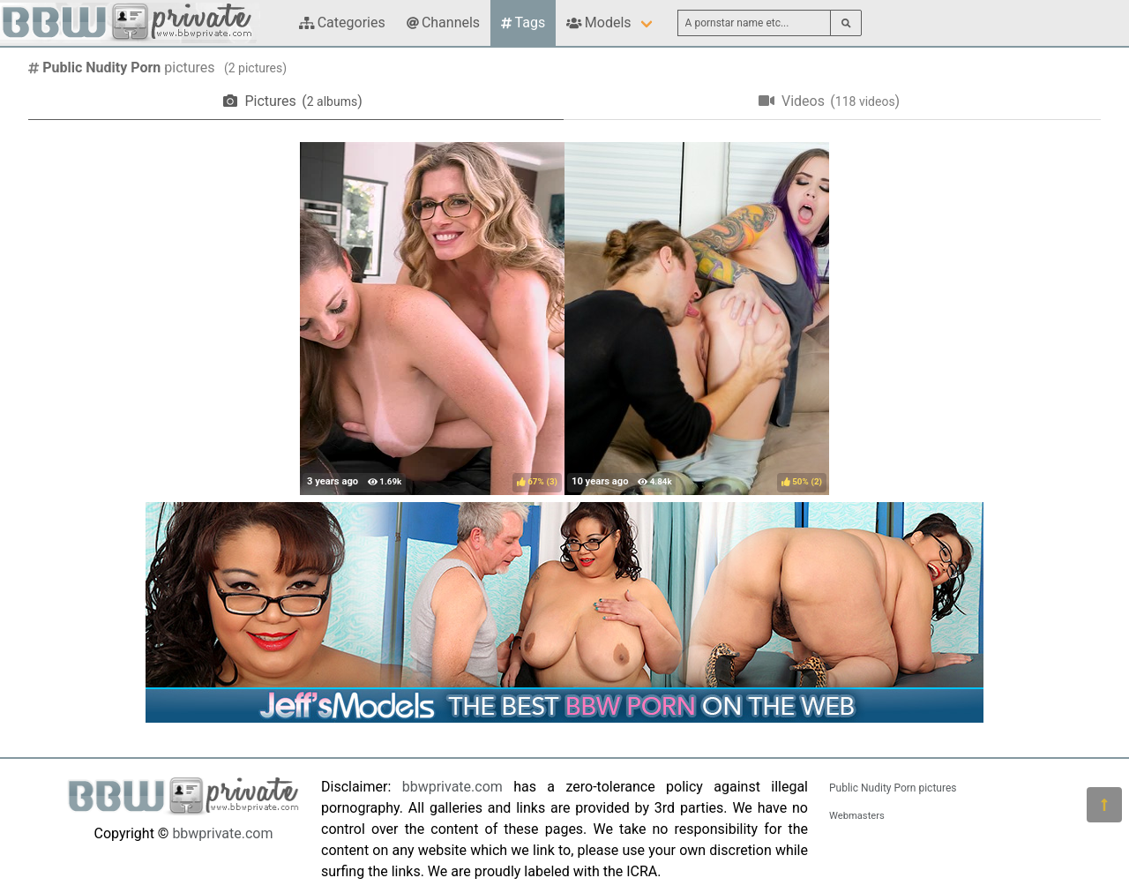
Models (598, 22)
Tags (523, 22)
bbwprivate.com (222, 833)
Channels (443, 22)
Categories (342, 22)
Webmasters (857, 816)
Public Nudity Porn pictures (892, 788)
